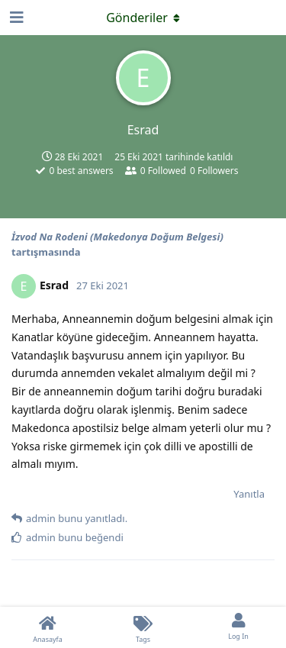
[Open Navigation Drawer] (15, 17)
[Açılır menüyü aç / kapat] (143, 17)
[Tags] (143, 627)
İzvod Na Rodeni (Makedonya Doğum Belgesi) (117, 236)
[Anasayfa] (47, 627)
